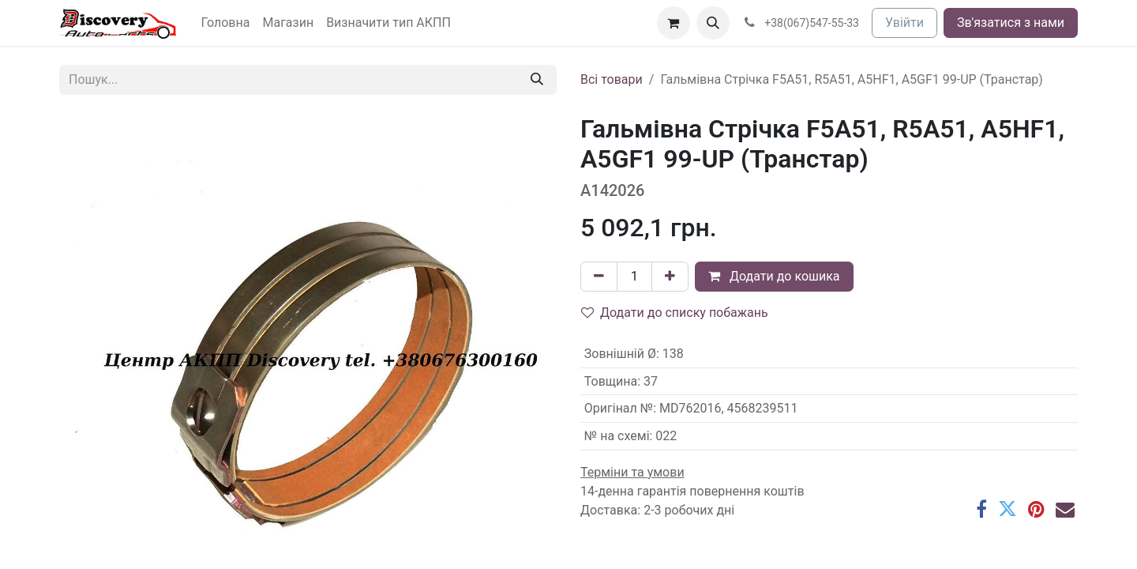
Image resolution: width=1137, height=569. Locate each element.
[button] (713, 23)
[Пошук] (537, 80)
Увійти (904, 22)
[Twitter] (1007, 508)
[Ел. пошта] (1065, 508)
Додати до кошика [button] (774, 276)
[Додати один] (670, 277)
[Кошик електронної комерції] (673, 23)
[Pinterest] (1036, 508)
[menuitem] (226, 23)
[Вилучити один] (598, 277)
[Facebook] (981, 508)
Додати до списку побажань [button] (674, 312)
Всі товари (611, 79)
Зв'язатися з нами (1010, 22)
